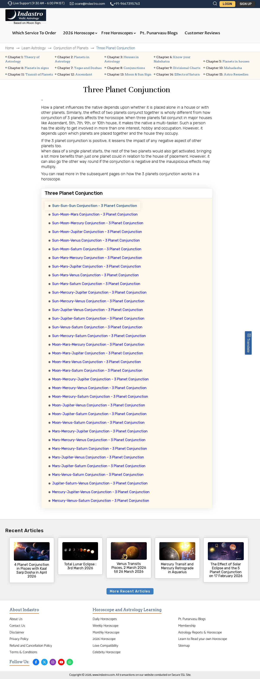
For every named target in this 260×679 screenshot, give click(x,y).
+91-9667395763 (127, 4)
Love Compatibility (105, 646)
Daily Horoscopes (105, 619)
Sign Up (246, 4)
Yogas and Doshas (79, 68)
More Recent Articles (130, 591)
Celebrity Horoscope (107, 652)
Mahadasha (224, 68)
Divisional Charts (178, 68)
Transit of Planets (30, 74)
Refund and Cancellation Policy (31, 646)
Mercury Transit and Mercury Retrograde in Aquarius (177, 558)
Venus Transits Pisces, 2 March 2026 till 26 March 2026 (129, 558)
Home (9, 48)
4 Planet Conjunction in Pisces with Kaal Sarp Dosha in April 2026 (32, 560)
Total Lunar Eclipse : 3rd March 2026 (80, 556)
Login (227, 4)
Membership (186, 626)
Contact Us (17, 626)
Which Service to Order (34, 33)
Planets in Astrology (72, 59)
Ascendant (74, 74)
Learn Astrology (34, 48)
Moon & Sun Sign (129, 74)
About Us (16, 619)
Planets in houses (227, 61)
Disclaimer (17, 632)
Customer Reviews (202, 33)
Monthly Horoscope (106, 632)
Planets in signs (28, 68)
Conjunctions (126, 68)
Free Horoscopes (118, 33)
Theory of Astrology (22, 59)
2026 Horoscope (80, 33)
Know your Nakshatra (172, 59)
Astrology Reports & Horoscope (200, 632)
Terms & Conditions (23, 652)
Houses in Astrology (121, 59)
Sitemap (184, 646)
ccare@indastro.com (90, 4)
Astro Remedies (227, 74)
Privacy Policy (19, 639)
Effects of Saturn (178, 74)
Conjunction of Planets (71, 48)
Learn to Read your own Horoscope (202, 639)
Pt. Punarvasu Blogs (159, 33)
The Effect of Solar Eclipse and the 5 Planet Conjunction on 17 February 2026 (226, 560)
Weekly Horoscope (105, 626)
